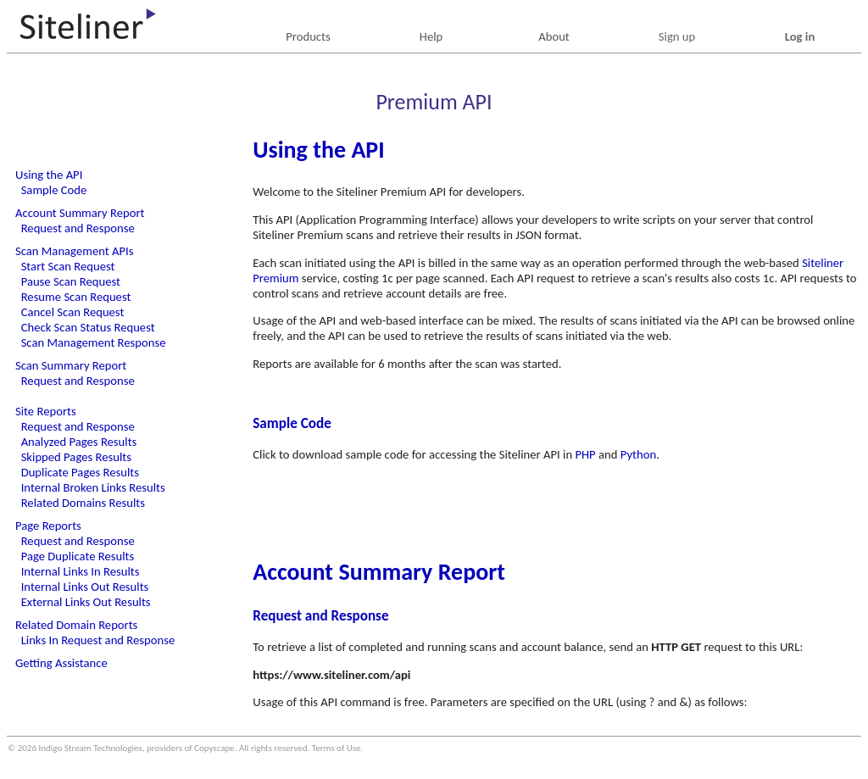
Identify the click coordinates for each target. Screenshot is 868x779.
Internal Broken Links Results (93, 487)
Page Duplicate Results (78, 556)
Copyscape (214, 748)
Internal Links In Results (80, 571)
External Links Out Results (86, 601)
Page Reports (48, 525)
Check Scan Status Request (88, 327)
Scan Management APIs (74, 251)
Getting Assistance (61, 662)
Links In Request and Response (98, 640)
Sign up (677, 36)
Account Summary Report (79, 212)
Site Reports (45, 411)
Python (638, 454)
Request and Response (78, 228)
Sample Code (54, 190)
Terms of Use (336, 748)
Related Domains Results (83, 502)
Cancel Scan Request (73, 312)
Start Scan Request (68, 266)
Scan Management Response (93, 342)
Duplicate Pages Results (80, 472)
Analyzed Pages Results (79, 441)
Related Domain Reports (76, 624)
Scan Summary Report (70, 365)
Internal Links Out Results (85, 586)
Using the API (48, 174)
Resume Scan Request (76, 296)
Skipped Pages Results (76, 457)
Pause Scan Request (70, 281)
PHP (585, 454)
